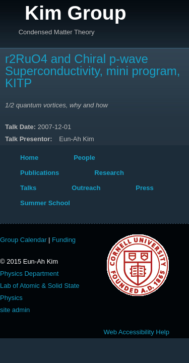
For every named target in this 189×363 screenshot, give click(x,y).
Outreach (86, 188)
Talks (28, 188)
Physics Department (29, 273)
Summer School (45, 203)
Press (144, 188)
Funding (64, 240)
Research (109, 172)
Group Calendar (23, 240)
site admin (15, 310)
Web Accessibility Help (136, 332)
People (84, 157)
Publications (39, 172)
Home (29, 157)
